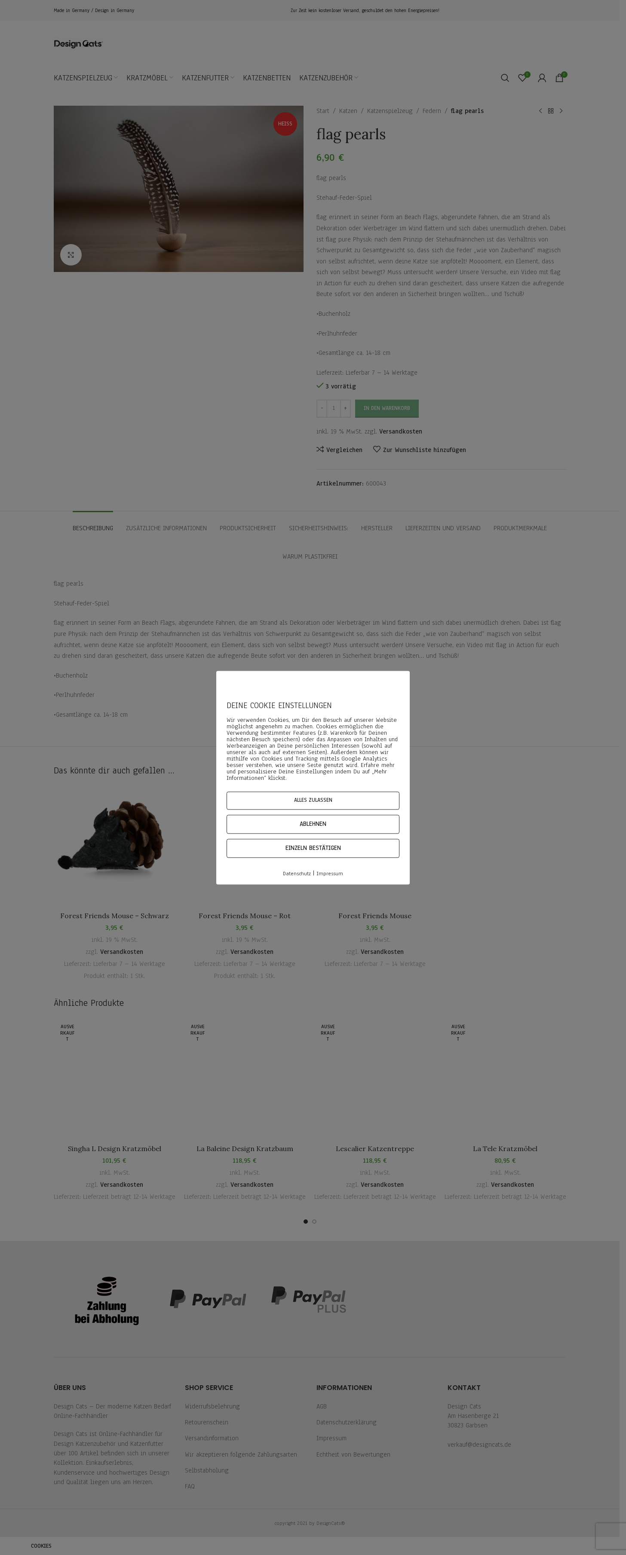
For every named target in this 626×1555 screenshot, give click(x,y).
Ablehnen (313, 824)
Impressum (329, 874)
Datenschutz (297, 874)
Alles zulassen (313, 800)
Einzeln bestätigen (313, 848)
